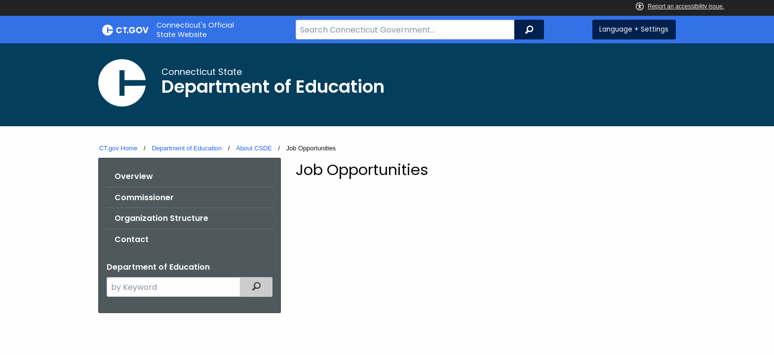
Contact (132, 239)
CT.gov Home (118, 148)
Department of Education (187, 148)
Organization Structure (161, 218)
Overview (134, 176)
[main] (387, 198)
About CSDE (254, 148)
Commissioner (144, 197)
